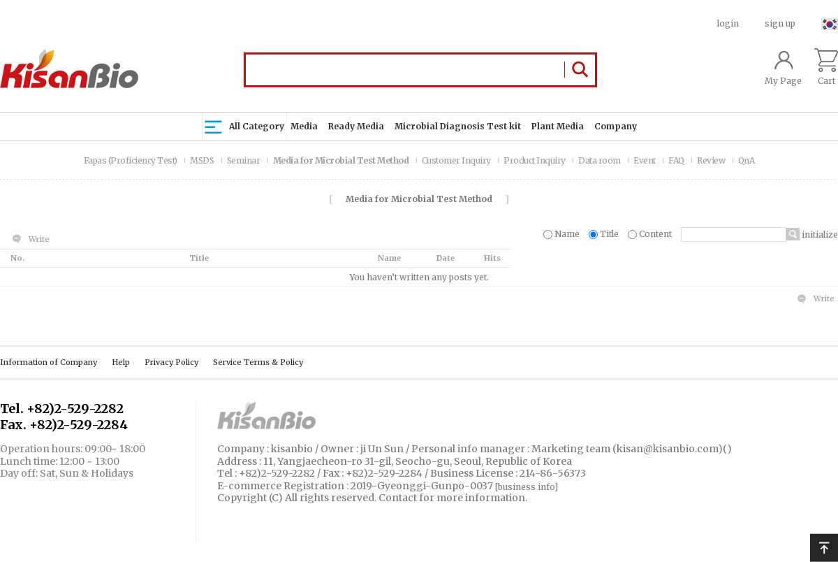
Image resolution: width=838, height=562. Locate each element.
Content (651, 234)
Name (562, 234)
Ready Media (356, 126)
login (728, 23)
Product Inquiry (535, 160)
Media (304, 126)
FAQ (677, 160)
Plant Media (557, 126)
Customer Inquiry (457, 160)
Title (605, 234)
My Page (783, 67)
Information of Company (48, 362)
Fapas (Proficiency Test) (131, 160)
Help (121, 362)
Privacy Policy (171, 362)
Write (39, 239)
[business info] (526, 487)
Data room (600, 160)
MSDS (203, 160)
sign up (780, 23)
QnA (746, 160)
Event (645, 160)
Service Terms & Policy (258, 362)
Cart (826, 67)
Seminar (244, 160)
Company (615, 126)
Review (712, 160)
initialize (819, 234)
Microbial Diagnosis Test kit (458, 126)
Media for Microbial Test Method (342, 160)
